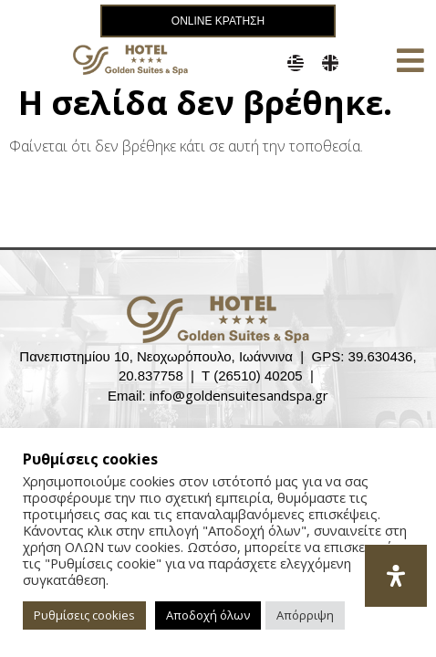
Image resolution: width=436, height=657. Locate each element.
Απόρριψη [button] (305, 615)
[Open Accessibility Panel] (396, 576)
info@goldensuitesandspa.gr (239, 397)
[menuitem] (295, 63)
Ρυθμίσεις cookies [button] (84, 615)
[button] (411, 60)
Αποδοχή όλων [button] (208, 615)
